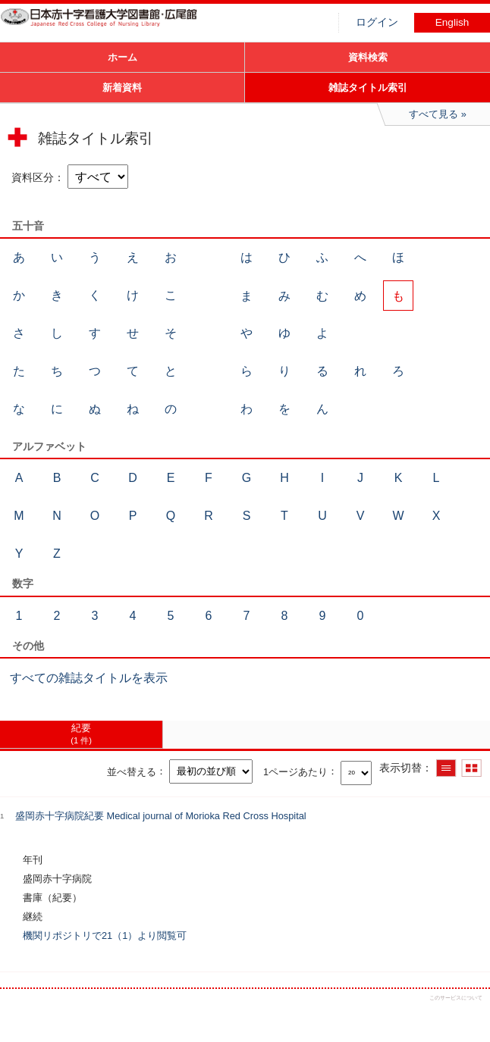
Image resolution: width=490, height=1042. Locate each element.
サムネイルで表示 (471, 768)
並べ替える (131, 771)
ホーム (122, 57)
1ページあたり (295, 771)
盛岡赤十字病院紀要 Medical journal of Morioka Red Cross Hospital (160, 815)
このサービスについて (455, 997)
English (452, 22)
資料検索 (368, 57)
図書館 (114, 26)
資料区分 (32, 177)
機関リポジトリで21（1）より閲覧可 (105, 935)
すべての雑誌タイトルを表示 (89, 677)
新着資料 (122, 87)
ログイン (377, 22)
